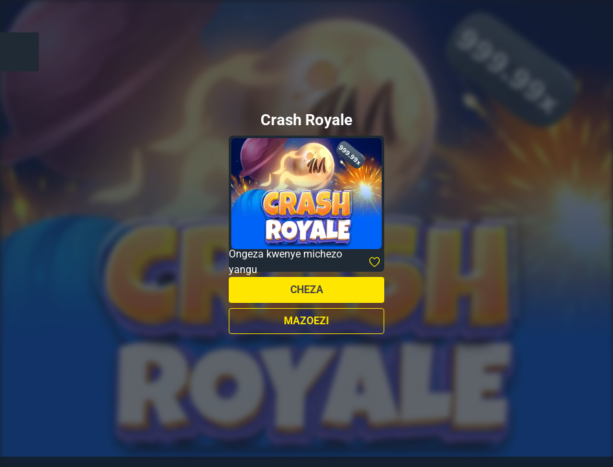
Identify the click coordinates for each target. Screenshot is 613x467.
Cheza (306, 289)
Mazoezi (306, 321)
